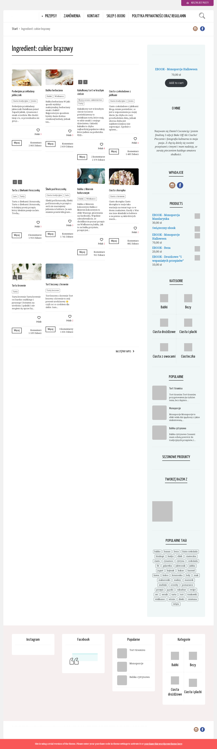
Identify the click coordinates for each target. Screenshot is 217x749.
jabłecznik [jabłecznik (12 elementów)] (180, 566)
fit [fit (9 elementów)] (158, 566)
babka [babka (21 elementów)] (157, 551)
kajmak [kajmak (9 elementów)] (170, 570)
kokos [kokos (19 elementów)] (165, 575)
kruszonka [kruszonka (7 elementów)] (177, 575)
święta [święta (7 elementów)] (176, 604)
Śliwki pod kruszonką (56, 189)
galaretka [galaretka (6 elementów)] (167, 566)
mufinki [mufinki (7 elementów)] (163, 585)
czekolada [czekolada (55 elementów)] (193, 561)
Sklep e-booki (115, 16)
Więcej (17, 143)
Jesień (33, 101)
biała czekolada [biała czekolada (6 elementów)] (189, 551)
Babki (49, 96)
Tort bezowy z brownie (57, 284)
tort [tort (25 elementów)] (182, 594)
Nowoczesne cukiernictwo (90, 100)
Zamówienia (72, 16)
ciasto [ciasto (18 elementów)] (157, 561)
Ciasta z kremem (117, 196)
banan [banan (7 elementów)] (167, 551)
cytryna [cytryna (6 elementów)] (180, 561)
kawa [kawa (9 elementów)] (156, 575)
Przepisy (51, 16)
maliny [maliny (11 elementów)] (177, 580)
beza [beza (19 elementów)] (176, 551)
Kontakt (93, 16)
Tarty (22, 196)
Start (15, 29)
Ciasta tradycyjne (20, 101)
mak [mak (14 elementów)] (196, 575)
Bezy (188, 307)
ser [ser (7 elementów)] (156, 594)
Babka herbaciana (54, 90)
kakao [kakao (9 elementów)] (181, 570)
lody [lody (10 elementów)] (188, 575)
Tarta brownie (19, 285)
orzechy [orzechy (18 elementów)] (174, 585)
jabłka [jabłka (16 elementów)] (192, 566)
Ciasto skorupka (117, 190)
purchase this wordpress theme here (163, 744)
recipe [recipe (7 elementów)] (193, 590)
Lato (15, 196)
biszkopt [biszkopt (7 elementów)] (160, 556)
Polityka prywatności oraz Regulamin (159, 16)
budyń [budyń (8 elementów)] (171, 556)
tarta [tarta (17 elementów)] (174, 594)
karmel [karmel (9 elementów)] (191, 570)
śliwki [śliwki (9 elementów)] (181, 599)
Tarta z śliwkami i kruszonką (26, 190)
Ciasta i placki (188, 332)
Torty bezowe (53, 290)
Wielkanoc (59, 96)
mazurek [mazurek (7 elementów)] (189, 580)
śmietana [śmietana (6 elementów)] (192, 599)
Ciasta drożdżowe (164, 332)
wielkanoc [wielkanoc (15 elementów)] (160, 599)
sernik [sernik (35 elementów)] (165, 594)
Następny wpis (123, 351)
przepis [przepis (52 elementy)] (159, 590)
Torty (80, 104)
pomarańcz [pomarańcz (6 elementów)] (187, 585)
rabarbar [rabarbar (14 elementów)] (181, 590)
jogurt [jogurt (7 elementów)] (160, 570)
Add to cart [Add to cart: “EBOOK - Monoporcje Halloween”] (176, 83)
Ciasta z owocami (164, 356)
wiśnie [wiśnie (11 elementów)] (172, 599)
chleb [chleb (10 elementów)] (179, 556)
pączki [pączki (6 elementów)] (170, 590)
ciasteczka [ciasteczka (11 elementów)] (191, 556)
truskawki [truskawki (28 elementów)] (192, 594)
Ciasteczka (188, 356)
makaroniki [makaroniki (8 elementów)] (164, 580)
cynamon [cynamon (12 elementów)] (168, 561)
